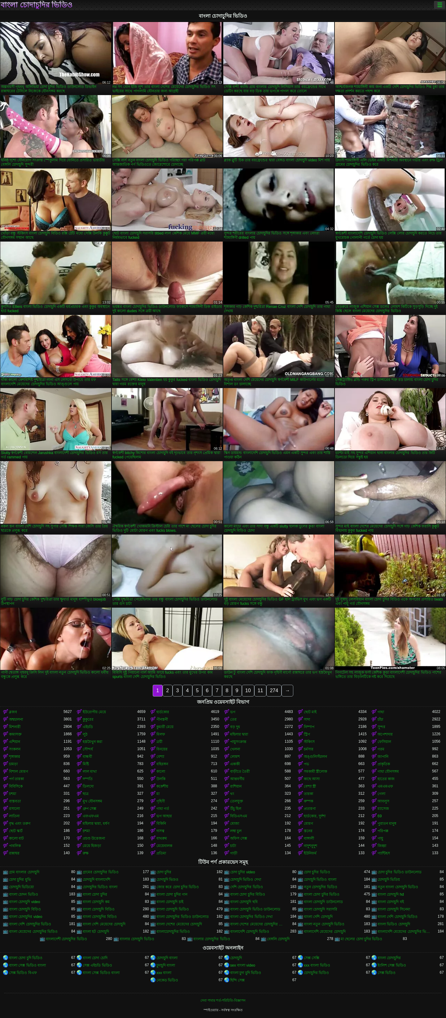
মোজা (234, 823)
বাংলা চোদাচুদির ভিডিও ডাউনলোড (182, 917)
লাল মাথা (90, 771)
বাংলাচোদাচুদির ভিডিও (173, 931)
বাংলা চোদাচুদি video (24, 902)
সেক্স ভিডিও (387, 973)
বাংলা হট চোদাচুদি (96, 931)
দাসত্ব (160, 831)
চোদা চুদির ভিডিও (317, 872)
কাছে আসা (312, 779)
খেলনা (235, 749)
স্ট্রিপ (307, 734)
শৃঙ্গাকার (14, 756)
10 (248, 690)
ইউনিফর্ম (310, 853)
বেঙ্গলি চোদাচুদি (278, 939)
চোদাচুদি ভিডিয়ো (21, 887)
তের (233, 719)
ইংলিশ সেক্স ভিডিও (392, 965)
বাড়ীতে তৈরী (240, 771)
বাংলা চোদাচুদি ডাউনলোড (323, 902)
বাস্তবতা (15, 801)
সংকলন (14, 749)
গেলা (381, 794)
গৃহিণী (160, 801)
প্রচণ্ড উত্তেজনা (94, 838)
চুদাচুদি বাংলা (165, 965)
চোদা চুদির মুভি (20, 879)
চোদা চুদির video (242, 872)
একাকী (235, 764)
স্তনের (308, 831)
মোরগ (308, 823)
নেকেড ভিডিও (167, 980)
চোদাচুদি (236, 958)
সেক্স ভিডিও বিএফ (23, 973)
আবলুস (383, 801)
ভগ (232, 712)
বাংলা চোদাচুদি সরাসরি (320, 909)
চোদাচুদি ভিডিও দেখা (245, 879)
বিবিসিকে (16, 786)
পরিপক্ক (383, 831)
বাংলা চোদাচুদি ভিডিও (172, 909)
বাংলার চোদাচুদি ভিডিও (137, 939)
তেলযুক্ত (236, 801)
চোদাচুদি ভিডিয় (389, 879)
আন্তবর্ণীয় (237, 779)
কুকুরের (88, 719)
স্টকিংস (309, 742)
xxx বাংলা (163, 973)
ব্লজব (13, 712)
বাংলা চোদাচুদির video (25, 917)
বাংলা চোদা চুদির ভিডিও (321, 894)
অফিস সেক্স (238, 838)
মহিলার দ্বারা (239, 734)
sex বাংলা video (242, 965)
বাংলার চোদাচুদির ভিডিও (211, 939)
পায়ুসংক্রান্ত (238, 742)
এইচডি (88, 727)
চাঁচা (380, 719)
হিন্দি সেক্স (237, 980)
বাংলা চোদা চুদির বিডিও (247, 894)
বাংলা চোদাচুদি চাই (169, 902)
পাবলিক (15, 846)
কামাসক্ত (15, 734)
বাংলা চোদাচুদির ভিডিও (36, 5)
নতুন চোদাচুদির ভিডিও (320, 887)
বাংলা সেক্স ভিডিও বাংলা (27, 965)
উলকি (160, 779)
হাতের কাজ (386, 779)
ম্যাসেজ (383, 808)
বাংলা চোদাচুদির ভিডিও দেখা (251, 917)
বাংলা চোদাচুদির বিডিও (100, 917)
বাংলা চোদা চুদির (95, 894)
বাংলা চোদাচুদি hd (391, 894)
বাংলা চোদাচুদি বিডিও (99, 909)
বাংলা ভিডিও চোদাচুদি (394, 924)
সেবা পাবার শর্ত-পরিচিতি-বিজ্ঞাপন (223, 1000)
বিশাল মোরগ (18, 771)
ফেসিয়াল (384, 742)
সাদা (307, 719)
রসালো (14, 808)
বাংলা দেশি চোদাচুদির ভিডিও (30, 924)
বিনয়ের (162, 749)
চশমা (12, 794)
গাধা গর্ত (162, 808)
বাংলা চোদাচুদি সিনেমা (394, 909)
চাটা (233, 846)
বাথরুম (161, 838)
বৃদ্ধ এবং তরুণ (19, 823)
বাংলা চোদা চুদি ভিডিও (25, 958)
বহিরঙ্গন (162, 764)
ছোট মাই (310, 712)
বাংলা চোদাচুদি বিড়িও (25, 909)
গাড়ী (233, 853)
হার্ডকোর (162, 712)
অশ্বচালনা (16, 719)
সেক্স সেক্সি (311, 958)
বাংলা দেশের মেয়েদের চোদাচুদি (179, 924)
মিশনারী (14, 727)
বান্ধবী (87, 756)
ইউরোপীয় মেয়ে (94, 712)
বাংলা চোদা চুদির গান (171, 894)
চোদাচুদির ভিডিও (316, 973)
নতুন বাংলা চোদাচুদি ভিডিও (398, 887)
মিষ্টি (86, 764)
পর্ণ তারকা (16, 779)
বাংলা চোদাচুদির (389, 958)
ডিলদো (88, 786)
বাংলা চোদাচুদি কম (96, 902)
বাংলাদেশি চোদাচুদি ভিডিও (249, 931)
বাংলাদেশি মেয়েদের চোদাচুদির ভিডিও (405, 931)
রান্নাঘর (14, 853)
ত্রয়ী (159, 742)
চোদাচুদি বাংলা (166, 958)
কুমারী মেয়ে (164, 727)
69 (380, 816)
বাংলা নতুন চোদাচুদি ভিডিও (324, 924)
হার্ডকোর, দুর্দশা (315, 816)
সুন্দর (381, 727)
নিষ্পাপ (309, 727)
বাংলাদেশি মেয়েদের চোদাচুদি (325, 931)
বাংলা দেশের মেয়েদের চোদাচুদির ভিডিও (257, 924)
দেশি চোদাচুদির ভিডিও (246, 887)
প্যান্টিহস (384, 853)
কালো (160, 771)
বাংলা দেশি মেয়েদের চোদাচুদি (104, 924)
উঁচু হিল (235, 808)
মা (158, 794)
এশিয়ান (14, 742)
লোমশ (235, 756)
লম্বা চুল (236, 831)
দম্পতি (88, 779)
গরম (381, 749)
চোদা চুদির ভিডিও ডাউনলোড (400, 872)
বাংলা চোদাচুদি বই (391, 902)
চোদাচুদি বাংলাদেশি (96, 879)
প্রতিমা (161, 853)
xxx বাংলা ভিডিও (317, 965)
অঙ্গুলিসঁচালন (315, 756)
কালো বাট (16, 838)
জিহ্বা (382, 846)
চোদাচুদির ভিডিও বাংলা (100, 887)
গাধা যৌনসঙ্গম (388, 771)
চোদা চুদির (163, 872)
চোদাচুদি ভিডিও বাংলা (320, 879)
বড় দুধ (235, 727)
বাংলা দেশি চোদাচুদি (318, 917)
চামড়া (13, 764)
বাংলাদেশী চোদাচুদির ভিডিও (66, 939)
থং (232, 794)
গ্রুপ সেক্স (89, 808)
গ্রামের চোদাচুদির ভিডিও (101, 872)
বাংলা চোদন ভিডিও (23, 894)
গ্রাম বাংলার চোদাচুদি (24, 872)
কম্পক (308, 801)
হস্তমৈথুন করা (92, 742)
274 (274, 690)
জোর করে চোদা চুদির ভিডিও (177, 887)
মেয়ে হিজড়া (92, 846)
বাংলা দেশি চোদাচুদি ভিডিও (398, 917)
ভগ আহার (164, 816)
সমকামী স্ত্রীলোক (315, 771)
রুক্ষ (86, 853)
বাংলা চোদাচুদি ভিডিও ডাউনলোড (255, 909)
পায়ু (380, 838)
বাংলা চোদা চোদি (95, 958)
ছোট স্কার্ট (16, 831)
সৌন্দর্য (88, 749)
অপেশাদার (385, 734)
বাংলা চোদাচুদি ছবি (244, 902)
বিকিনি (161, 823)
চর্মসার (308, 749)
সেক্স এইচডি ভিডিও (97, 965)
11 (260, 690)
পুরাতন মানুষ (387, 823)
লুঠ (85, 734)
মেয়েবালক (164, 846)
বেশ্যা (160, 756)
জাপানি (383, 756)
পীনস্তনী (162, 719)
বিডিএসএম (238, 816)
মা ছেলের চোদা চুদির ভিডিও (361, 939)
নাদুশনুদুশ (310, 846)
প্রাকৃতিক (384, 764)
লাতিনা (14, 816)
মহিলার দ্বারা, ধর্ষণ (96, 823)
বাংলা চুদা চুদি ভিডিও (245, 973)
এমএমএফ (385, 786)
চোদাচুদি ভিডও (167, 879)
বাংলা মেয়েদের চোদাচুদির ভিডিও (33, 931)
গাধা (381, 712)
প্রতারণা (310, 808)
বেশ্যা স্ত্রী (310, 786)
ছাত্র (86, 794)
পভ (306, 764)
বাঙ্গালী (309, 838)
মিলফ (160, 734)
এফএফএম (91, 816)
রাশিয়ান (236, 786)
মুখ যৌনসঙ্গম (92, 801)
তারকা (308, 794)
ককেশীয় (162, 786)
